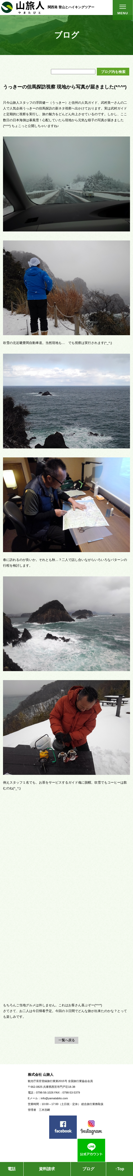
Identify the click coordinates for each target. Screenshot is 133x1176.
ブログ (88, 1169)
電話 (12, 1169)
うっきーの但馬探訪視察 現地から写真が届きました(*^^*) (64, 86)
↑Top (119, 1169)
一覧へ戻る (66, 1040)
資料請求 (47, 1169)
